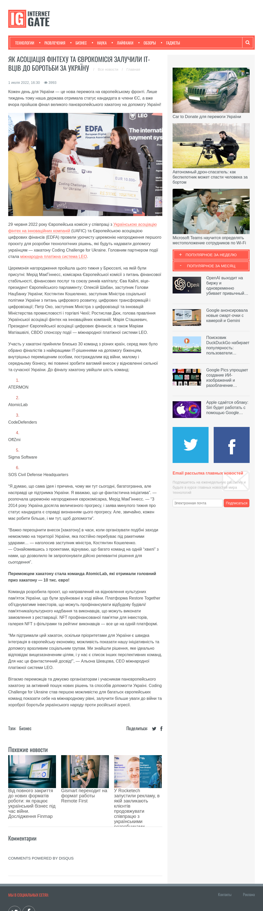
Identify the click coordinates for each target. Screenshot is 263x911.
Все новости (108, 69)
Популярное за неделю (211, 255)
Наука (99, 43)
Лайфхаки (122, 43)
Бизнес (78, 43)
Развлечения (52, 43)
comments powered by (41, 825)
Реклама (249, 861)
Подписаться (237, 503)
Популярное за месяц (211, 266)
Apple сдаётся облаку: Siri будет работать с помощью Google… (227, 407)
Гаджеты (170, 43)
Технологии (24, 43)
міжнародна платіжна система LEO (53, 256)
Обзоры (147, 43)
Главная (133, 69)
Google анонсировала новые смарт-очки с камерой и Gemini (227, 315)
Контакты (224, 861)
